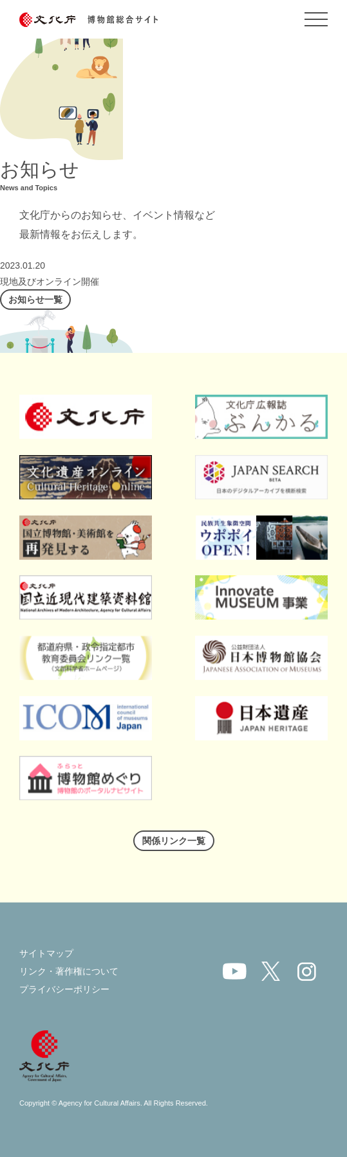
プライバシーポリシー (64, 989)
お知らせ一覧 (35, 299)
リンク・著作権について (68, 971)
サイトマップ (46, 953)
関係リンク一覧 (173, 841)
